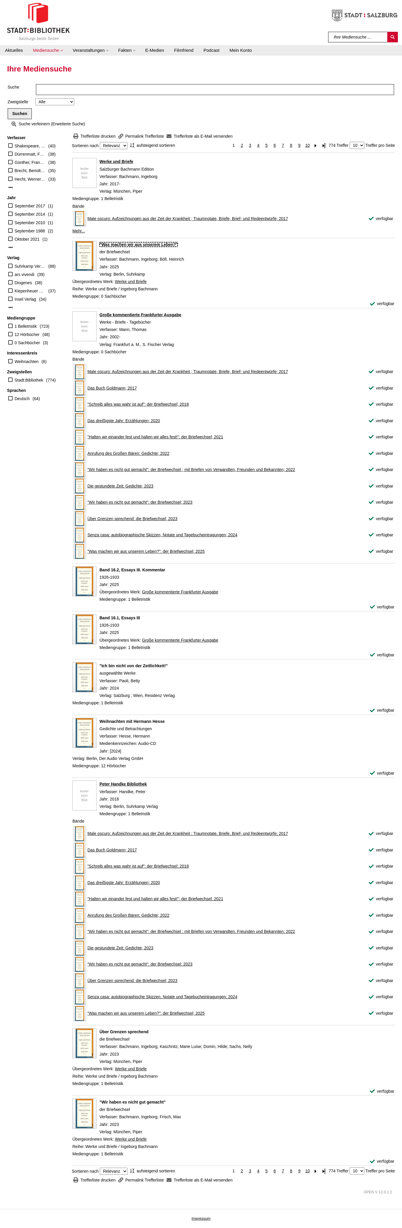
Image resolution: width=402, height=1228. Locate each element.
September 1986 (30, 231)
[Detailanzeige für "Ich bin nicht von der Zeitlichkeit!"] (133, 665)
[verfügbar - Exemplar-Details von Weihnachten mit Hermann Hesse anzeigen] (382, 773)
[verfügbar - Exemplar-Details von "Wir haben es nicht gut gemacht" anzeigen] (382, 1161)
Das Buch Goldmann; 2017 (112, 388)
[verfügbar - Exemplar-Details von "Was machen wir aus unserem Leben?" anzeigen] (382, 303)
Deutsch (22, 398)
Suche (13, 87)
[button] (47, 50)
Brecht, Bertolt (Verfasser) (30, 170)
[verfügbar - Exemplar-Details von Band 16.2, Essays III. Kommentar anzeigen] (382, 607)
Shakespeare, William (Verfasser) (30, 146)
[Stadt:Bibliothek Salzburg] (38, 21)
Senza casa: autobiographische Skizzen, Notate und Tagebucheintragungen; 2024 (162, 535)
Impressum (201, 1218)
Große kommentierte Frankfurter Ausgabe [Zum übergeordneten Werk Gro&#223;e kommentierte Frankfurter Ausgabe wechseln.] (180, 592)
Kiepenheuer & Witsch (30, 291)
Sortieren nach (85, 145)
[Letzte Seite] (324, 145)
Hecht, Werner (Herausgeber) (30, 179)
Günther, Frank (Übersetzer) (30, 162)
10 (307, 145)
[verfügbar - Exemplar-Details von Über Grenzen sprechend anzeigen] (382, 1091)
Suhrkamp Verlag (30, 266)
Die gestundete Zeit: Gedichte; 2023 (120, 486)
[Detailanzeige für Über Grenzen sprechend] (124, 1031)
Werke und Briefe (116, 161)
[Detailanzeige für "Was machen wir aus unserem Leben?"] (138, 244)
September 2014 (30, 214)
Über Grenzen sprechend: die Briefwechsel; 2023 (132, 518)
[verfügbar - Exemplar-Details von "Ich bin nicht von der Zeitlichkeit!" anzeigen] (382, 710)
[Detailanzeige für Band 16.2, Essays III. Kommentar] (132, 570)
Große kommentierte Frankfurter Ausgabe (140, 314)
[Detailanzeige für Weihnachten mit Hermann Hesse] (132, 721)
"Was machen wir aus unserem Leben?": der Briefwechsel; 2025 (146, 551)
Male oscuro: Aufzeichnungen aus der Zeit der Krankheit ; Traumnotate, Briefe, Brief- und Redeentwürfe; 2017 (187, 218)
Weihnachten (27, 361)
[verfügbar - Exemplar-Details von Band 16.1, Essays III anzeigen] (382, 655)
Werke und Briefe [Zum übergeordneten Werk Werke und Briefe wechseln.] (131, 281)
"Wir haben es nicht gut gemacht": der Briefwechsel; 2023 (139, 502)
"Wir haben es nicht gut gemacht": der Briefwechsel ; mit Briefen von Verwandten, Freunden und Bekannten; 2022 (191, 469)
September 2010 (30, 222)
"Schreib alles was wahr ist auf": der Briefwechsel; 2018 (138, 404)
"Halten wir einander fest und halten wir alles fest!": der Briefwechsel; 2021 (155, 437)
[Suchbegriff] (358, 37)
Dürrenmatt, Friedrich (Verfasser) (30, 154)
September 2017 (30, 206)
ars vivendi (24, 274)
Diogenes (23, 282)
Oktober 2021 (27, 239)
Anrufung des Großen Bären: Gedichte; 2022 (128, 453)
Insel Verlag (25, 299)
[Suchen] (392, 37)
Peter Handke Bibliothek (123, 784)
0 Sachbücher (27, 342)
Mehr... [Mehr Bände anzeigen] (78, 231)
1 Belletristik (26, 326)
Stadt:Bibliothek (29, 380)
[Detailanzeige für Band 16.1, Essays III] (119, 617)
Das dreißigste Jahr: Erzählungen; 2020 (123, 420)
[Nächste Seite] (315, 145)
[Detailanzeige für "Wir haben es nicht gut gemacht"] (132, 1102)
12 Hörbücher (27, 334)
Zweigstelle (18, 101)
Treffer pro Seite (380, 145)
